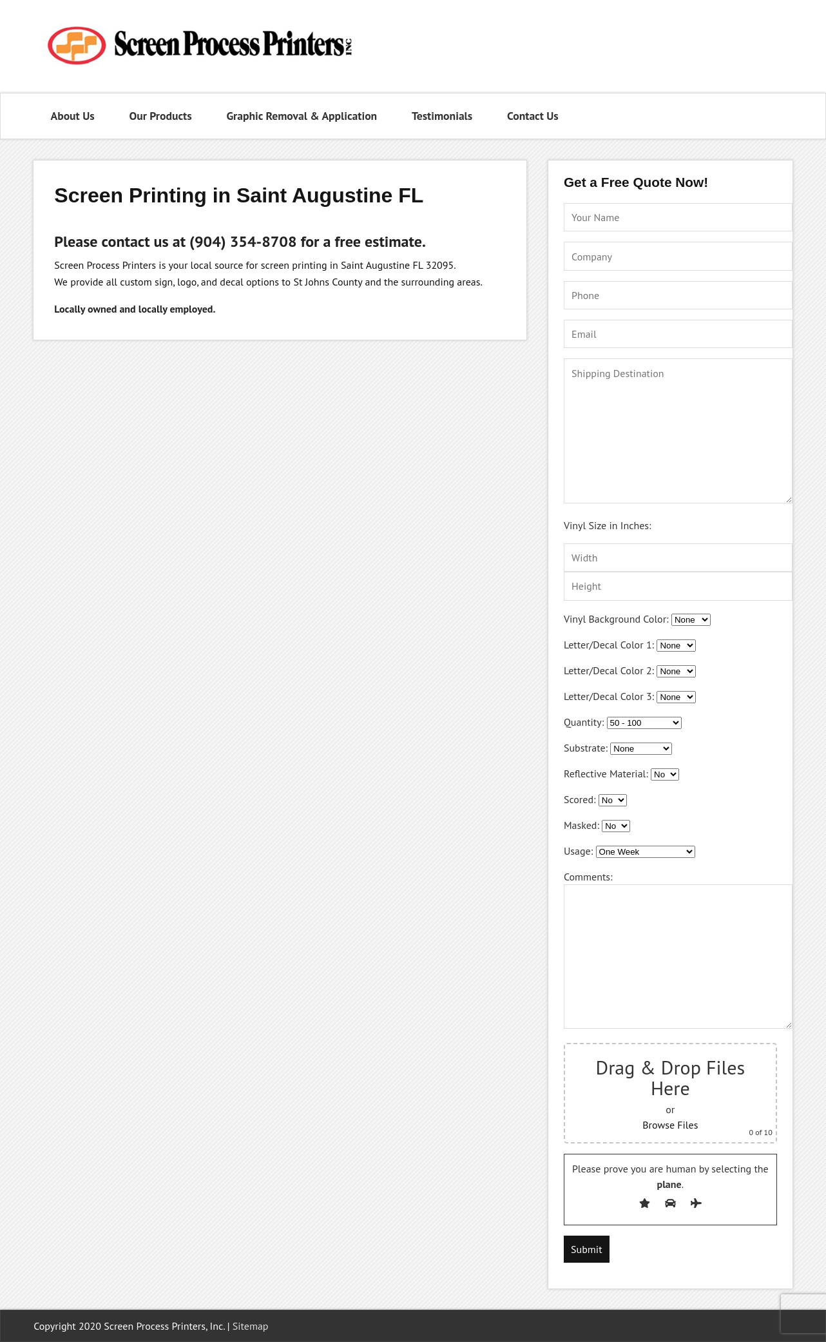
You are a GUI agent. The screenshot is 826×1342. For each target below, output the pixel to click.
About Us (73, 115)
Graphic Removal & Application (301, 115)
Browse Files (670, 1124)
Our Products (160, 115)
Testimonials (442, 115)
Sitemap (251, 1325)
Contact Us (533, 115)
